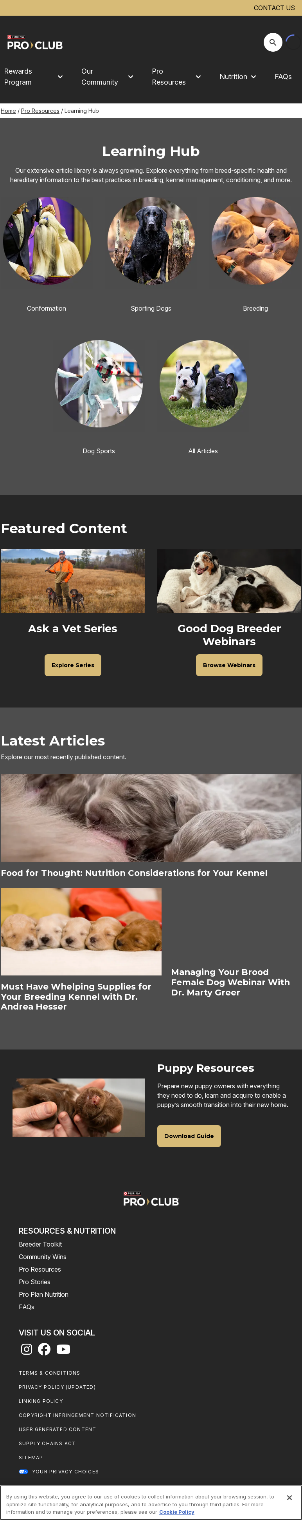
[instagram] (26, 1351)
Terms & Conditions (50, 1373)
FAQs (283, 76)
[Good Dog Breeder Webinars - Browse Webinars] (229, 665)
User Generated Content (57, 1429)
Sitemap (31, 1457)
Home (8, 110)
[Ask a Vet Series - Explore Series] (73, 665)
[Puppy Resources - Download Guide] (189, 1136)
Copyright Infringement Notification (77, 1415)
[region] (151, 1502)
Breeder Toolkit (40, 1244)
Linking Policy (41, 1401)
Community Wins (43, 1257)
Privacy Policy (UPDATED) (57, 1387)
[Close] (289, 1497)
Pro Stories (34, 1282)
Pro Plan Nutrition (43, 1294)
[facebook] (44, 1351)
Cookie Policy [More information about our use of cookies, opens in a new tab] (176, 1512)
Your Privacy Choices (65, 1472)
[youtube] (63, 1351)
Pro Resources (40, 110)
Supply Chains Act (47, 1443)
